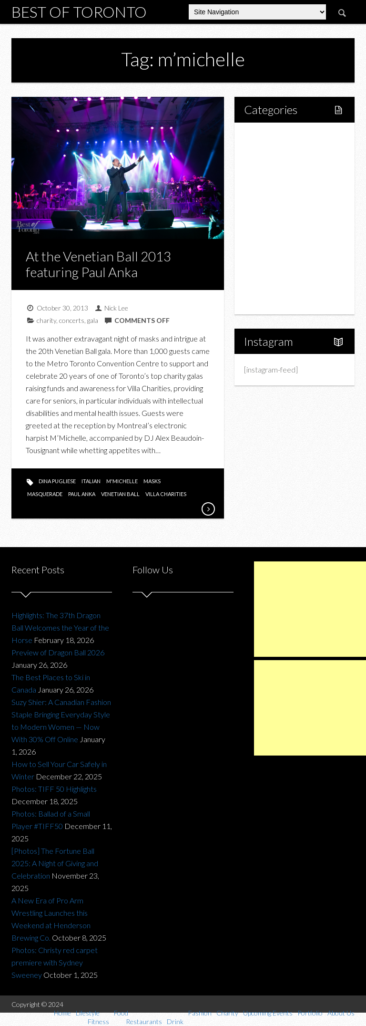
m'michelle (122, 481)
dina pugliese (57, 481)
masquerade (44, 494)
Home (264, 137)
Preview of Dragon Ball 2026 (57, 652)
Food (263, 185)
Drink (273, 218)
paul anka (81, 494)
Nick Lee (116, 308)
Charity (266, 250)
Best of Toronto (79, 11)
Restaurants (284, 202)
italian (91, 481)
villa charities (165, 494)
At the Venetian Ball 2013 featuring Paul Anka (98, 264)
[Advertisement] (310, 609)
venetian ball (120, 494)
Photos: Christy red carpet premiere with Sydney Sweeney (54, 962)
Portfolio (268, 283)
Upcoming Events (282, 266)
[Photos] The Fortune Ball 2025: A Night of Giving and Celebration (54, 863)
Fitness (276, 169)
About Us (269, 299)
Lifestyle (268, 153)
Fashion (267, 234)
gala (92, 320)
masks (152, 481)
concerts (71, 320)
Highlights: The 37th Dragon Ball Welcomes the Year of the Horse (60, 627)
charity (46, 320)
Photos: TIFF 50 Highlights (54, 788)
